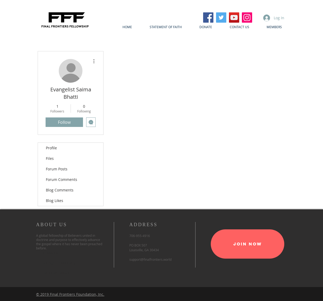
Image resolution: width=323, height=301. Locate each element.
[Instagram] (247, 17)
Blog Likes (54, 200)
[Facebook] (208, 17)
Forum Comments (61, 179)
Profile (51, 147)
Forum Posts (56, 168)
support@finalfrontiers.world (150, 259)
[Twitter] (221, 17)
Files (50, 158)
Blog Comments (60, 190)
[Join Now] (247, 244)
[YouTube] (234, 17)
